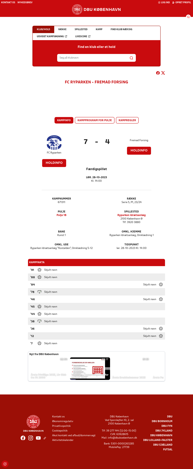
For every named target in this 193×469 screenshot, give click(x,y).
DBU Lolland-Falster (157, 440)
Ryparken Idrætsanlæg (131, 215)
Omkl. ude (62, 244)
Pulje (61, 212)
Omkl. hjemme (131, 232)
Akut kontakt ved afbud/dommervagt (73, 435)
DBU (169, 416)
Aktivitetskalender (63, 440)
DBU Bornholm (162, 421)
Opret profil (181, 2)
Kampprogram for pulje (94, 120)
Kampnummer (61, 199)
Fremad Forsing (139, 140)
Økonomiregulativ (62, 421)
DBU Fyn (166, 426)
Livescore (82, 36)
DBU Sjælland (162, 445)
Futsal (167, 449)
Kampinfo (64, 120)
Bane (61, 232)
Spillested (131, 212)
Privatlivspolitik (61, 426)
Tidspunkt (131, 244)
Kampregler (127, 120)
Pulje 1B (61, 215)
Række (131, 199)
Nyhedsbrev (25, 3)
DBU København (161, 435)
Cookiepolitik (59, 431)
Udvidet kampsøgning (52, 36)
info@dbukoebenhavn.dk (122, 438)
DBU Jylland (163, 431)
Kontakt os (8, 3)
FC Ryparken (54, 153)
